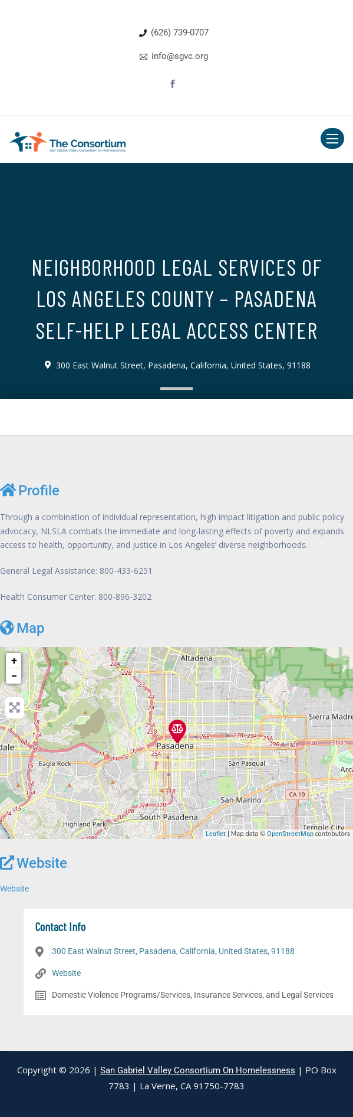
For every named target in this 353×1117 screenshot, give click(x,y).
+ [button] (14, 660)
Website (33, 862)
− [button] (14, 675)
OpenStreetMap (290, 834)
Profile (30, 490)
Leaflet (216, 834)
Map (22, 627)
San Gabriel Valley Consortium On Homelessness (197, 1070)
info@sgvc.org (179, 56)
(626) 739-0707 (180, 32)
